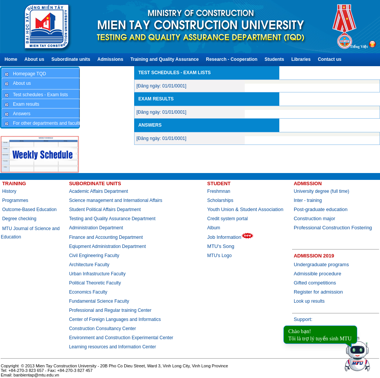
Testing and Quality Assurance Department (112, 218)
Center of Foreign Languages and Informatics (115, 319)
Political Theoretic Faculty (95, 283)
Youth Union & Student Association (245, 209)
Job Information (230, 237)
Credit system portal (227, 218)
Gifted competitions (315, 283)
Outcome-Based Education (29, 209)
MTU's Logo (219, 255)
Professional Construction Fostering (333, 227)
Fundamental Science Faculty (99, 301)
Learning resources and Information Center (112, 346)
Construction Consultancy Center (102, 328)
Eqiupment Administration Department (107, 246)
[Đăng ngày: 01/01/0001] (161, 86)
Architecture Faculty (89, 264)
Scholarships (220, 200)
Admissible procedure (317, 273)
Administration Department (96, 227)
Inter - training (308, 200)
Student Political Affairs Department (105, 209)
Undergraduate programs (321, 264)
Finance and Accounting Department (106, 237)
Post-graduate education (321, 209)
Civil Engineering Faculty (94, 255)
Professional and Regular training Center (110, 310)
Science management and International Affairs (116, 200)
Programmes (15, 200)
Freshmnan (218, 191)
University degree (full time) (321, 191)
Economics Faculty (88, 292)
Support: (303, 319)
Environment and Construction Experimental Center (121, 337)
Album (213, 227)
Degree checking (19, 218)
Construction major (314, 218)
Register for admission (318, 292)
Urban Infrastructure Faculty (97, 273)
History (9, 191)
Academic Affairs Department (98, 191)
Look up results (309, 301)
